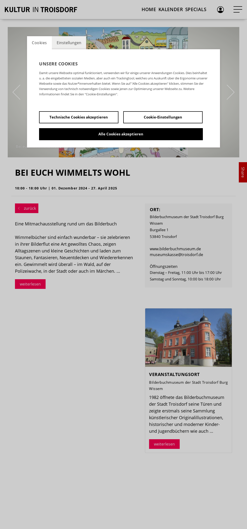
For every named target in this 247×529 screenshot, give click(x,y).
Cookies (39, 42)
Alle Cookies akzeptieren (120, 134)
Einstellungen (69, 42)
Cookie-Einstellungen (163, 117)
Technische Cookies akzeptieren (78, 117)
